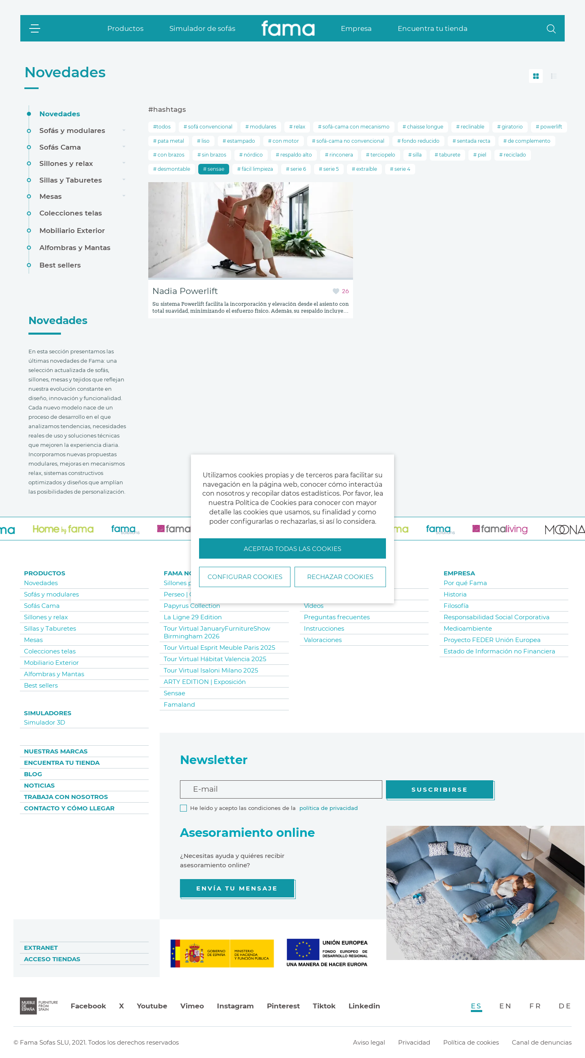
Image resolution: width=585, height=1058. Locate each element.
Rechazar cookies (340, 577)
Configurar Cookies (245, 577)
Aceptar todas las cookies (292, 549)
